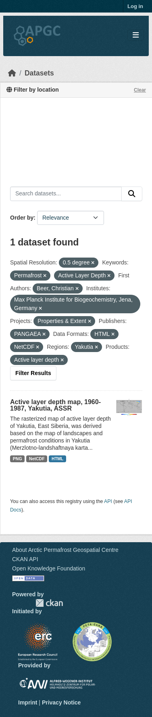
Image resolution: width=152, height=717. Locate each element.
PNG (17, 458)
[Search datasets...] (66, 194)
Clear (140, 90)
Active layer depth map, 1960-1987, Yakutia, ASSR (55, 405)
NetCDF (37, 458)
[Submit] (131, 194)
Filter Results (33, 373)
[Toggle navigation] (135, 35)
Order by (21, 217)
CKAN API (25, 559)
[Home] (12, 73)
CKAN (49, 603)
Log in (135, 6)
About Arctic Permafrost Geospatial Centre (65, 550)
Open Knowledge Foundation (48, 568)
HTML (57, 458)
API (108, 501)
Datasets (39, 73)
